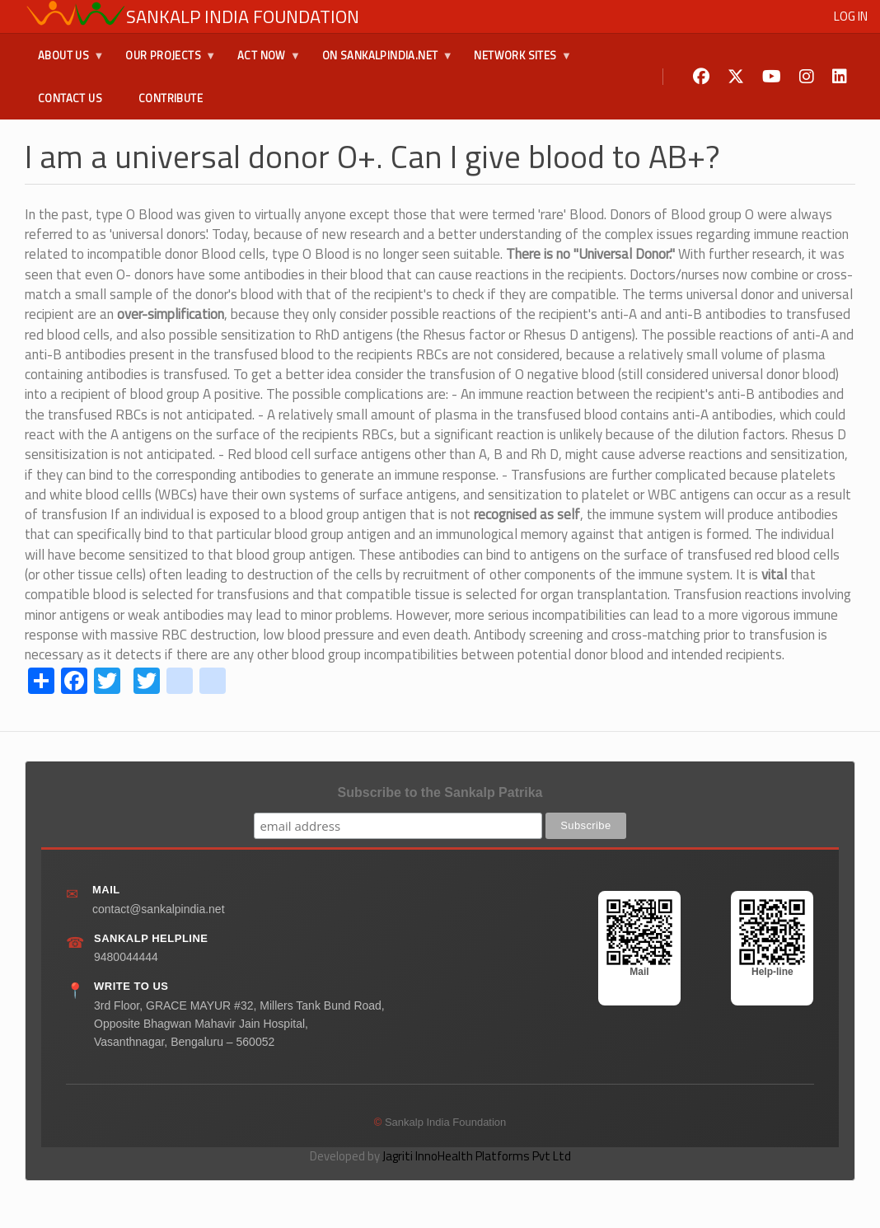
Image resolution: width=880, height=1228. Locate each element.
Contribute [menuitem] (170, 98)
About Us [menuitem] (64, 62)
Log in (851, 16)
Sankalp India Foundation (242, 16)
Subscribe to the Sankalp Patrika (440, 792)
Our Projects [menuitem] (164, 62)
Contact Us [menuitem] (70, 98)
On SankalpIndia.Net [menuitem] (381, 62)
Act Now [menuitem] (262, 62)
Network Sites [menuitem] (516, 62)
